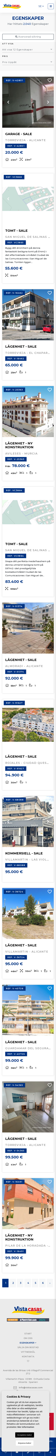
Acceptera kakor (24, 1435)
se (41, 6)
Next (47, 102)
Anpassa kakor (24, 1443)
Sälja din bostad (28, 1347)
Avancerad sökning (28, 36)
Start (28, 1333)
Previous (8, 102)
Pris (5, 56)
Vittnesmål (28, 1352)
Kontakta (28, 1356)
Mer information (25, 1427)
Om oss (28, 1338)
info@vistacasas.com (28, 1387)
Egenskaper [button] (28, 1342)
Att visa (8, 44)
